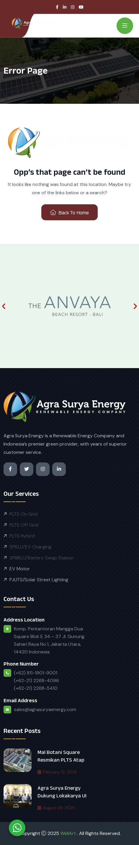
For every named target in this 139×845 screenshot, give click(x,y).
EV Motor (19, 569)
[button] (3, 306)
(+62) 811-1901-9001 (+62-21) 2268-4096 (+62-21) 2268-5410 (36, 680)
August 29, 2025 (56, 807)
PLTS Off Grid (23, 525)
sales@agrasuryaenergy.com (45, 709)
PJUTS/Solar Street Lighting (38, 580)
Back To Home (69, 213)
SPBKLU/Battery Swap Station (41, 558)
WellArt (68, 833)
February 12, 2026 (57, 772)
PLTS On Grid (23, 514)
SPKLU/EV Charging (30, 547)
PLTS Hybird (22, 536)
